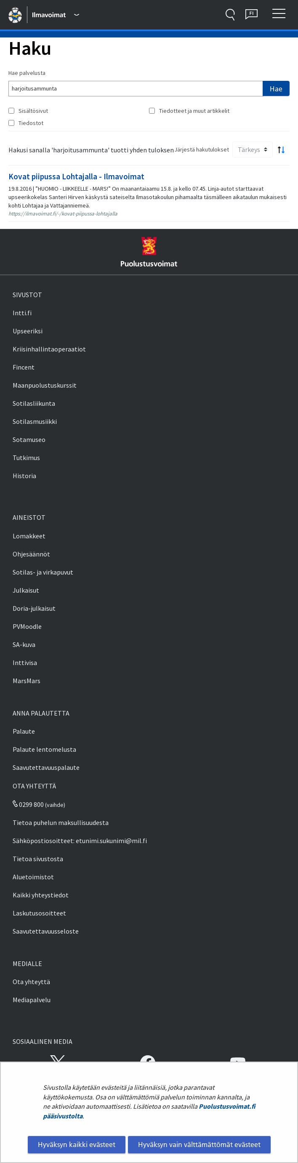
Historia (24, 475)
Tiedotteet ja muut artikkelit (194, 110)
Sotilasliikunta (34, 403)
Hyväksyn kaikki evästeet (76, 1144)
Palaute (24, 731)
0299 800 (28, 804)
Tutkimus (26, 457)
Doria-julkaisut (34, 608)
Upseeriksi (28, 331)
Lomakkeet (29, 536)
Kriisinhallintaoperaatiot (49, 349)
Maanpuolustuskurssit (45, 385)
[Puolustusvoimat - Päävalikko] (55, 14)
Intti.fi (22, 313)
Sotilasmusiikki (35, 421)
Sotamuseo (29, 439)
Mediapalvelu (32, 999)
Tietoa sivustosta (38, 858)
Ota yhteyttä (31, 981)
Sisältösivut (33, 110)
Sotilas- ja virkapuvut (43, 572)
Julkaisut (26, 590)
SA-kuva (24, 644)
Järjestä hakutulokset (201, 149)
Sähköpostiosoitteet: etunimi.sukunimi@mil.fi (80, 840)
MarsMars (26, 680)
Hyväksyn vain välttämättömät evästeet (199, 1144)
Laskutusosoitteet (39, 913)
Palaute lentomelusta (44, 749)
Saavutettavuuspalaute (46, 767)
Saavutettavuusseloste (46, 931)
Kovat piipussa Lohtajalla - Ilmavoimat (76, 176)
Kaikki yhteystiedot (41, 895)
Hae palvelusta (26, 73)
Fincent (24, 367)
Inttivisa (25, 662)
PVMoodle (27, 626)
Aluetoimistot (33, 877)
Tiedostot (31, 123)
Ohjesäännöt (31, 554)
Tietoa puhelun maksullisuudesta (61, 822)
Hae (276, 89)
